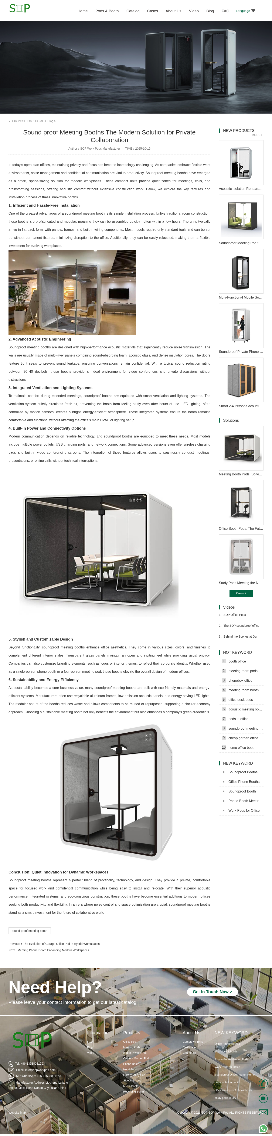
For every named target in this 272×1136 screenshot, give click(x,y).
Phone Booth (131, 1063)
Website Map (17, 1112)
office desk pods (237, 699)
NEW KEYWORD (231, 1032)
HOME (39, 121)
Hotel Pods (130, 1069)
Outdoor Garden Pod (136, 1058)
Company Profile (193, 1041)
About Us (191, 1032)
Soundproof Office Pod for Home (235, 1079)
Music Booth (131, 1086)
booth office (234, 661)
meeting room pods (240, 671)
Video (90, 1052)
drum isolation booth (227, 1086)
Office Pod (129, 1041)
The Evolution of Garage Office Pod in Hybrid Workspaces (61, 943)
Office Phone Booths (241, 782)
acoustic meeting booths (243, 709)
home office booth (238, 747)
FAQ (90, 1041)
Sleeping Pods (132, 1080)
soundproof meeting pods (243, 728)
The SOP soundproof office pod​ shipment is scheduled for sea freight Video (239, 627)
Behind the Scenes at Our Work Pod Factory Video (238, 638)
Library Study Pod (134, 1075)
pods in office (235, 719)
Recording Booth (133, 1091)
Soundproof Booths (240, 772)
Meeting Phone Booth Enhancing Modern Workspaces (53, 950)
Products (131, 1032)
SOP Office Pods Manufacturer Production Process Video (241, 616)
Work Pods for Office (241, 810)
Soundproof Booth (239, 791)
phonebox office (237, 680)
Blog (50, 121)
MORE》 (258, 135)
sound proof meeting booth (29, 930)
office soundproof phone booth (233, 1094)
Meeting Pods (131, 1047)
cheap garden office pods (243, 738)
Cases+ (241, 593)
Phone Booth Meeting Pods (243, 801)
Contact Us (189, 1052)
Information (97, 1032)
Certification (190, 1047)
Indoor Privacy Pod (135, 1052)
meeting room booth (240, 690)
